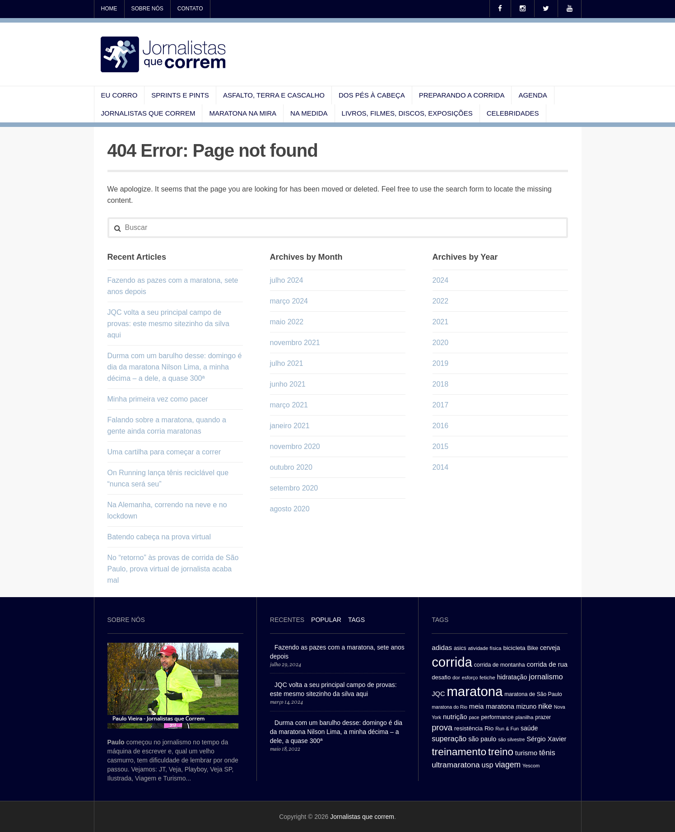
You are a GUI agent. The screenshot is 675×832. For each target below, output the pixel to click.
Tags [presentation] (356, 619)
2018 (441, 384)
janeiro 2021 (290, 426)
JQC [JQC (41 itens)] (438, 693)
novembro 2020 (295, 446)
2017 (441, 405)
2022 (441, 301)
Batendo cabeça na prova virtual (159, 537)
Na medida (309, 113)
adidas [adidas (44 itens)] (442, 647)
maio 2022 (287, 322)
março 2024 (289, 301)
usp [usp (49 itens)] (487, 765)
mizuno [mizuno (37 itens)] (526, 706)
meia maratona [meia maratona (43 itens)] (491, 706)
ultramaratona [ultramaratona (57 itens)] (455, 764)
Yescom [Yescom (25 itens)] (531, 765)
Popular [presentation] (326, 619)
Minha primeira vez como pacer (157, 399)
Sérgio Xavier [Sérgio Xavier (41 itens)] (546, 739)
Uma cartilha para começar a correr (164, 452)
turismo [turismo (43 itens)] (526, 753)
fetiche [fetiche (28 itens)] (487, 677)
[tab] (287, 620)
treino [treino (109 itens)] (500, 751)
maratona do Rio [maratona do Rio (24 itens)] (449, 707)
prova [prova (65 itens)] (442, 727)
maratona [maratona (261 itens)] (475, 691)
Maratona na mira (242, 113)
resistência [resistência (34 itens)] (468, 728)
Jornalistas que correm (148, 113)
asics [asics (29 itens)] (460, 648)
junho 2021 (288, 384)
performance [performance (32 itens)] (497, 717)
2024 (441, 280)
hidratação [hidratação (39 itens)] (512, 677)
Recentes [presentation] (287, 619)
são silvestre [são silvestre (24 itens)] (511, 739)
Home (109, 8)
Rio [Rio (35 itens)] (488, 728)
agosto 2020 (290, 509)
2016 (441, 426)
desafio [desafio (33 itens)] (441, 677)
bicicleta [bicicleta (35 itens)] (514, 648)
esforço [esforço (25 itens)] (470, 677)
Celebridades (513, 113)
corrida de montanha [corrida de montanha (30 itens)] (499, 665)
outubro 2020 (291, 467)
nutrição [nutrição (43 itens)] (455, 716)
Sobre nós (147, 8)
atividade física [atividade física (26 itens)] (484, 648)
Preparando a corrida (462, 95)
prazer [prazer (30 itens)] (543, 717)
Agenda (532, 95)
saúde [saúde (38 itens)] (529, 728)
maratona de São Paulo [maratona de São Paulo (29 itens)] (533, 694)
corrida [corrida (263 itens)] (452, 661)
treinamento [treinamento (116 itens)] (459, 751)
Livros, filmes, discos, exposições (407, 113)
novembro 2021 (295, 342)
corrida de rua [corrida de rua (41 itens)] (547, 664)
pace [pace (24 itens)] (474, 717)
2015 (441, 446)
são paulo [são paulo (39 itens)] (482, 739)
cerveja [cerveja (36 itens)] (550, 648)
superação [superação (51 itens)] (449, 738)
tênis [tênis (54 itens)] (547, 752)
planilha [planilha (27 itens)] (525, 717)
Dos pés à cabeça (372, 95)
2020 (441, 342)
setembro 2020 (294, 488)
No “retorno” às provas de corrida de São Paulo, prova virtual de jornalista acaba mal (173, 569)
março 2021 (289, 405)
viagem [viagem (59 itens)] (508, 764)
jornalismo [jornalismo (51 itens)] (546, 677)
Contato (190, 8)
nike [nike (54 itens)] (545, 706)
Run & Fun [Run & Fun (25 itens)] (507, 728)
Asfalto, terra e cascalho (274, 95)
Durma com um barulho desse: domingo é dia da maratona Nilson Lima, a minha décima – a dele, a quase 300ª (174, 367)
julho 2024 (286, 280)
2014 (441, 467)
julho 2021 (286, 363)
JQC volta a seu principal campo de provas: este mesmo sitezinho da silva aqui (168, 323)
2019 (441, 363)
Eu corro (119, 95)
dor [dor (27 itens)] (456, 677)
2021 (441, 322)
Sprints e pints (180, 95)
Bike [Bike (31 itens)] (532, 648)
